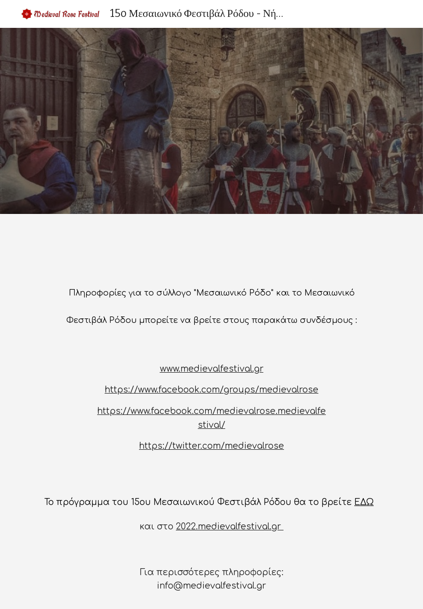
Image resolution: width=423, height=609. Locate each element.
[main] (211, 303)
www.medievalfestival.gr (212, 369)
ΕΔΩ (364, 502)
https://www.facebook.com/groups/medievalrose (211, 390)
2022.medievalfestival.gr (229, 526)
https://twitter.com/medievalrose (211, 446)
